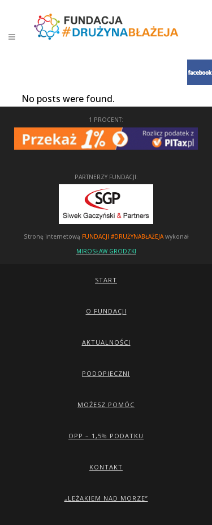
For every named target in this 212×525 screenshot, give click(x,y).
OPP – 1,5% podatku (106, 435)
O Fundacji (106, 311)
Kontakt (106, 467)
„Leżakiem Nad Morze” (106, 498)
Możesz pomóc (106, 404)
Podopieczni (106, 373)
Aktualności (106, 342)
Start (106, 280)
